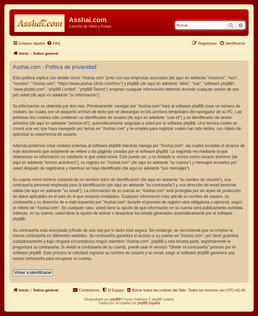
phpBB (115, 299)
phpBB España (148, 303)
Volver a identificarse (32, 272)
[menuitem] (53, 43)
